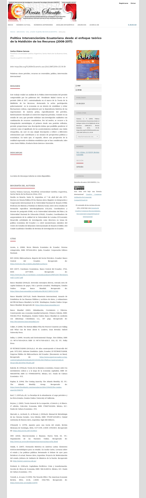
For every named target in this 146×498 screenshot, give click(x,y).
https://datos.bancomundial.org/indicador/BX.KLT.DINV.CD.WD (34, 291)
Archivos (21, 32)
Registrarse (123, 3)
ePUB (79, 90)
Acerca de (94, 25)
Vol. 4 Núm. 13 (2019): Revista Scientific (41, 32)
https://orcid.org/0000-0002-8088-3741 (21, 58)
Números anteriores (43, 25)
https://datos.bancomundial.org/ (47, 305)
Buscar (132, 25)
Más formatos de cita (85, 136)
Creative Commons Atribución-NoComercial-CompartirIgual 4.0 (88, 197)
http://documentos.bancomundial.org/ (24, 321)
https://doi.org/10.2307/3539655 (25, 431)
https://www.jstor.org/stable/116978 (23, 483)
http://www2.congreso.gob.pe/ (24, 461)
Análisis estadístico (65, 25)
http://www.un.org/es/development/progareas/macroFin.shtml (34, 441)
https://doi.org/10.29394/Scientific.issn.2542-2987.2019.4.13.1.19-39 (40, 67)
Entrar (133, 3)
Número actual (23, 25)
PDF (79, 86)
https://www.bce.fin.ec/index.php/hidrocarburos (28, 264)
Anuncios (82, 25)
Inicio (10, 25)
